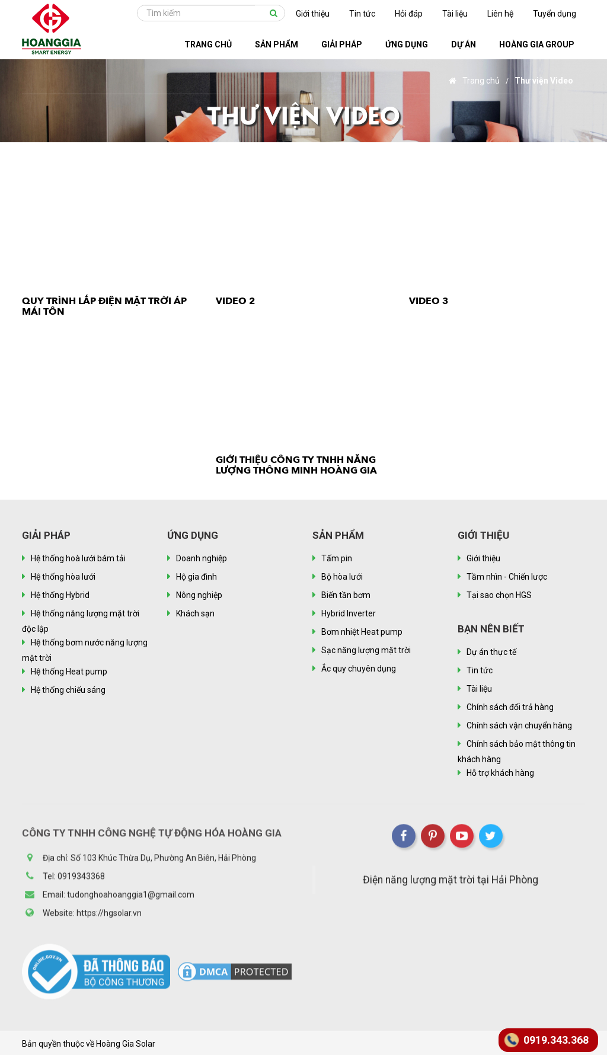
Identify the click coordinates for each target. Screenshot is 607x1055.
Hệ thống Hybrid (60, 595)
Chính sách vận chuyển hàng (519, 725)
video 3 (428, 301)
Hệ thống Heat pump (69, 671)
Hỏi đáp (409, 13)
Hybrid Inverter (348, 613)
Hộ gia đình (196, 576)
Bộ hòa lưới (342, 576)
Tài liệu (455, 13)
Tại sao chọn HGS (499, 595)
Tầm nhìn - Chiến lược (507, 576)
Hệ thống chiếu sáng (68, 690)
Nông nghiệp (199, 595)
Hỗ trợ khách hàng (500, 773)
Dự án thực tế (491, 652)
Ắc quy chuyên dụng (358, 668)
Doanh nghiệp (201, 558)
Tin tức (362, 13)
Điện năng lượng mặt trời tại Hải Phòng (450, 884)
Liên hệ (500, 13)
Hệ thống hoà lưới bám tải (78, 558)
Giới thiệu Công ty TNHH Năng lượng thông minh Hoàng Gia (296, 465)
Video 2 (235, 301)
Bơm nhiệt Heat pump (361, 632)
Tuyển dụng (554, 13)
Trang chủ (474, 80)
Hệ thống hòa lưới (63, 576)
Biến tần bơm (345, 595)
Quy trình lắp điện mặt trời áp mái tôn (104, 306)
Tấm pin (336, 558)
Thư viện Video (544, 80)
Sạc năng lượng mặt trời (366, 650)
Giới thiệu (313, 13)
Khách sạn (195, 613)
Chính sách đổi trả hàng (510, 707)
